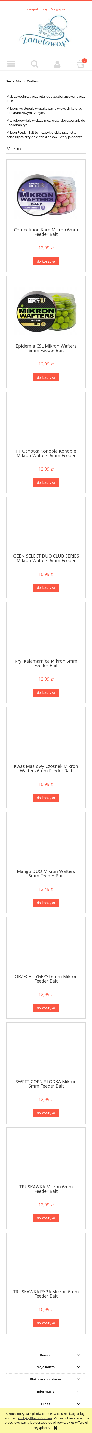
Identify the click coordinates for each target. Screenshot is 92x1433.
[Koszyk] (80, 63)
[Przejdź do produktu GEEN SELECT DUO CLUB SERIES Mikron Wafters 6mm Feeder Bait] (46, 527)
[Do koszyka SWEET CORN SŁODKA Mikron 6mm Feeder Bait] (45, 1113)
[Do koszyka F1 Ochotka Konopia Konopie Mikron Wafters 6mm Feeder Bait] (45, 482)
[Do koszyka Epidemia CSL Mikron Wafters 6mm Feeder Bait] (45, 377)
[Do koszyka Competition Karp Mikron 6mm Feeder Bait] (45, 261)
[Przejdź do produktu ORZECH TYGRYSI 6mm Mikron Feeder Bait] (46, 947)
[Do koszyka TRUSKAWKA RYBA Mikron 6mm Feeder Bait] (45, 1323)
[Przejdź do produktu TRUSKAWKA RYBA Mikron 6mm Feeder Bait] (46, 1262)
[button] (11, 64)
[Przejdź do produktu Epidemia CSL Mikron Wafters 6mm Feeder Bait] (46, 311)
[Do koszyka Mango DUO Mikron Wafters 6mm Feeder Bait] (45, 903)
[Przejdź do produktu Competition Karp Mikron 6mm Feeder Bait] (46, 195)
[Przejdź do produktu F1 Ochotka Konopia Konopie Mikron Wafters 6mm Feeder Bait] (46, 422)
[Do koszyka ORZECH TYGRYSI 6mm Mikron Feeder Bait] (45, 1008)
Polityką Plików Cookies (35, 1418)
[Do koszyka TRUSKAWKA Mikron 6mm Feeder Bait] (45, 1218)
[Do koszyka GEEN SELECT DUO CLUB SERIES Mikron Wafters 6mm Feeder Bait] (45, 588)
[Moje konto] (57, 64)
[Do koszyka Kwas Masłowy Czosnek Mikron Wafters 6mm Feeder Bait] (45, 798)
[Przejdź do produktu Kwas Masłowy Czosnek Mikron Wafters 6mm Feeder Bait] (46, 737)
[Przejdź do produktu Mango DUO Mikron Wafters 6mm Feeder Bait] (46, 842)
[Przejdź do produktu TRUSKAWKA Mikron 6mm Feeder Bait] (46, 1157)
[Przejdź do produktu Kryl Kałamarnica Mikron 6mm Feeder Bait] (46, 632)
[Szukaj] (34, 63)
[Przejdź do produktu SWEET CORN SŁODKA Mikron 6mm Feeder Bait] (46, 1052)
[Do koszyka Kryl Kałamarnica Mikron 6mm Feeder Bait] (45, 693)
